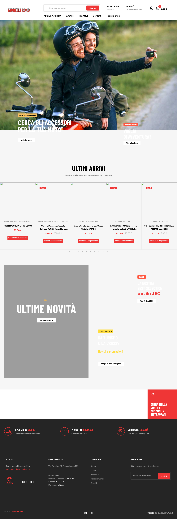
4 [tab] (82, 260)
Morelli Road (17, 507)
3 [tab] (78, 260)
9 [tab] (103, 260)
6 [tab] (90, 260)
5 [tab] (86, 260)
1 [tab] (69, 260)
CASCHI (70, 15)
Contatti (97, 15)
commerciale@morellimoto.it (18, 465)
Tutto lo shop (113, 15)
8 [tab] (98, 260)
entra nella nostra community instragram (158, 405)
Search (92, 8)
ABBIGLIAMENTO (52, 15)
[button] (26, 140)
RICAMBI (83, 15)
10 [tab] (107, 260)
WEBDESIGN (152, 509)
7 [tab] (94, 260)
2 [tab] (74, 260)
